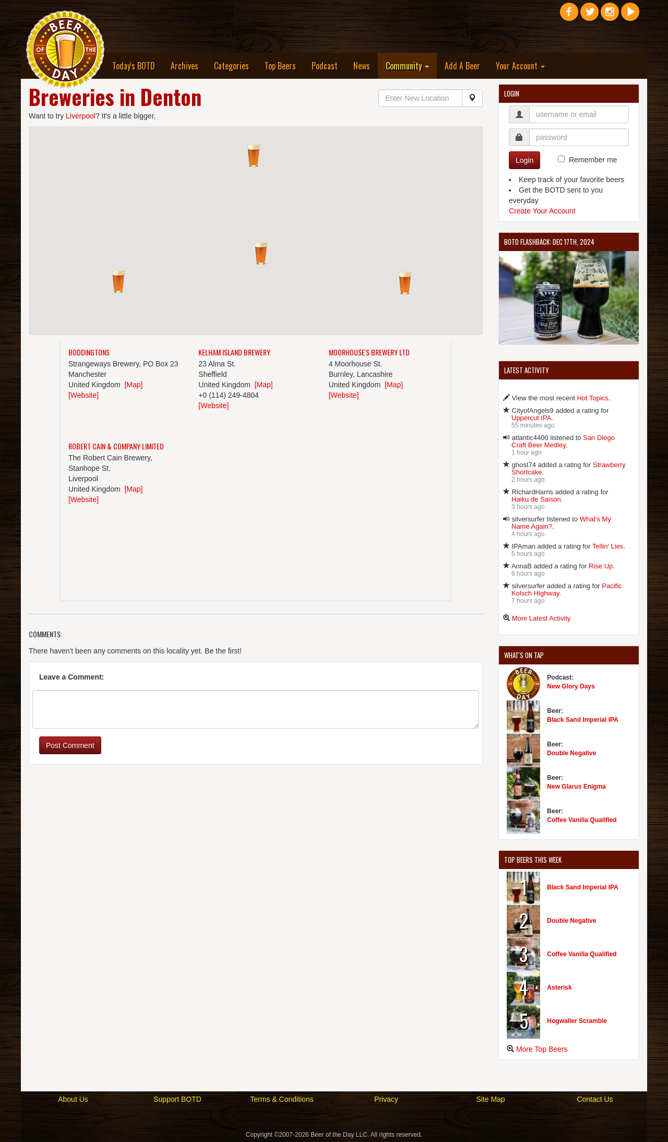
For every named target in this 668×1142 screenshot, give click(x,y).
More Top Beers (542, 1049)
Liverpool (81, 116)
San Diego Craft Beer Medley (563, 441)
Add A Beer (462, 66)
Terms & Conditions (281, 1099)
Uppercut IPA (531, 418)
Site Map (490, 1099)
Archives (184, 66)
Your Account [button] (520, 66)
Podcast (325, 66)
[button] (261, 253)
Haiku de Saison (536, 499)
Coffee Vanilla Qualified (581, 820)
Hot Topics (592, 398)
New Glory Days (570, 686)
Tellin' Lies (608, 546)
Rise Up (601, 566)
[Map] (133, 384)
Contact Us (595, 1099)
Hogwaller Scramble (577, 1021)
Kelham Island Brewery (234, 352)
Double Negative (571, 753)
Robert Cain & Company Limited (116, 446)
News (361, 66)
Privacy (386, 1099)
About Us (73, 1099)
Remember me (593, 160)
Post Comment (70, 745)
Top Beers (280, 66)
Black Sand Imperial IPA (582, 719)
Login (524, 160)
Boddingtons (89, 352)
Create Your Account (542, 211)
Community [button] (407, 66)
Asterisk (559, 987)
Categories (231, 66)
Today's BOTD (133, 66)
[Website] (83, 395)
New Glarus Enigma (576, 786)
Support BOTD (177, 1099)
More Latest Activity (541, 618)
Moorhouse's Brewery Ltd (369, 352)
